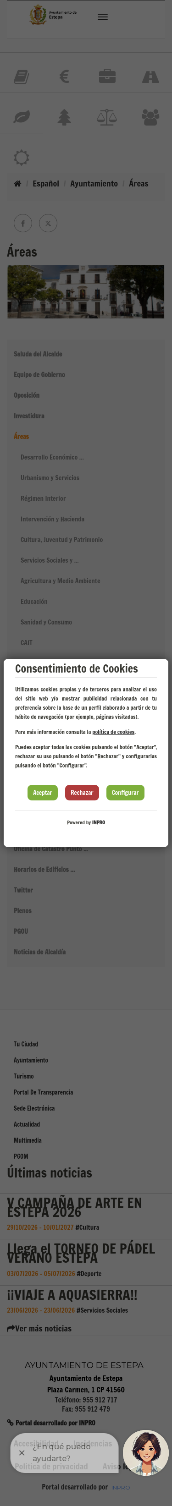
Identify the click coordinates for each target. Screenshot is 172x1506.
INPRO (98, 822)
